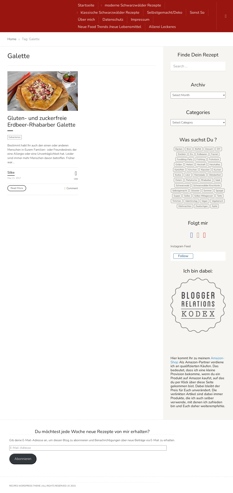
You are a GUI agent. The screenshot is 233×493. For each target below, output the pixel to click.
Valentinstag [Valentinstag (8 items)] (191, 200)
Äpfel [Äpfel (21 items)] (214, 206)
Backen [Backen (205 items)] (179, 148)
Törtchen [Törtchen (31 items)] (176, 200)
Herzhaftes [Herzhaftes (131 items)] (214, 164)
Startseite (86, 5)
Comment (71, 188)
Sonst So (197, 12)
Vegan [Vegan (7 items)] (204, 200)
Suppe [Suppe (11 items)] (177, 195)
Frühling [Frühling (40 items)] (200, 159)
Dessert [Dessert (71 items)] (209, 148)
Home (11, 39)
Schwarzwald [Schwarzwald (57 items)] (182, 185)
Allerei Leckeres (162, 26)
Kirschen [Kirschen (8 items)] (192, 169)
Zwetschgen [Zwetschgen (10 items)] (202, 206)
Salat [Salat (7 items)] (217, 180)
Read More (17, 188)
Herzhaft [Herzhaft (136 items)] (201, 164)
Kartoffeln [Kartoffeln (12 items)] (179, 169)
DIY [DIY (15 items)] (218, 148)
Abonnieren (22, 459)
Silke (11, 172)
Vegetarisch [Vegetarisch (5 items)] (217, 200)
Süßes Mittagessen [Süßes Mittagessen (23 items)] (203, 195)
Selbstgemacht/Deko (164, 12)
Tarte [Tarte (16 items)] (219, 195)
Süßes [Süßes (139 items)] (187, 195)
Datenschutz (113, 19)
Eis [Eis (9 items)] (191, 154)
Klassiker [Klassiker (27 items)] (205, 169)
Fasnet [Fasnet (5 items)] (214, 154)
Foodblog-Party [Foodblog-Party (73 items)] (184, 159)
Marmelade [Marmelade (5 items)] (199, 174)
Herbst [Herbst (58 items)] (189, 164)
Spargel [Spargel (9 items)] (219, 190)
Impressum (140, 19)
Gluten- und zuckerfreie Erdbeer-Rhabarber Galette (41, 121)
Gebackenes (15, 137)
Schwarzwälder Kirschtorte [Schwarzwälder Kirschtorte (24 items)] (206, 185)
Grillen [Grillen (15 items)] (179, 164)
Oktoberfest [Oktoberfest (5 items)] (215, 174)
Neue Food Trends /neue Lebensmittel (109, 26)
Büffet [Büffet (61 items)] (198, 148)
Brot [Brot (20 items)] (189, 148)
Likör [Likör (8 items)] (187, 174)
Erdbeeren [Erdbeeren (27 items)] (202, 154)
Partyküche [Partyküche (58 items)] (191, 180)
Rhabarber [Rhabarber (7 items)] (206, 180)
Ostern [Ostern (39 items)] (178, 180)
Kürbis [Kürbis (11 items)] (178, 174)
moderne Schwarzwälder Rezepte (133, 5)
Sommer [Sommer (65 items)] (208, 190)
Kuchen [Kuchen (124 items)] (217, 169)
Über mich (86, 19)
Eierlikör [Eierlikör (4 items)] (182, 154)
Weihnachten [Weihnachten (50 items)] (184, 206)
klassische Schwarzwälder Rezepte (110, 12)
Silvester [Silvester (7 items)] (195, 190)
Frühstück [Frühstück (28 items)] (214, 159)
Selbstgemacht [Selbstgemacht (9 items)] (179, 190)
